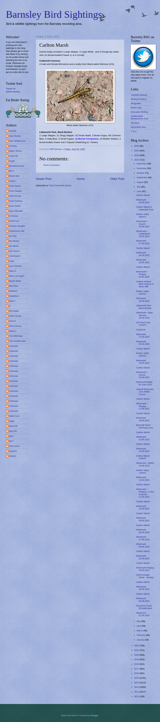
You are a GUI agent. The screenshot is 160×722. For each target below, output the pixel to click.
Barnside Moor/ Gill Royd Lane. (144, 426)
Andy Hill (13, 156)
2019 (137, 659)
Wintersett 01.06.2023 (142, 614)
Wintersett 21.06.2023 (142, 335)
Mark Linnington (16, 276)
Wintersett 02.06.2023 (142, 599)
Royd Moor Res (138, 127)
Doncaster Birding (139, 112)
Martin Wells (15, 281)
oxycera (13, 451)
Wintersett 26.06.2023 (142, 253)
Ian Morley (14, 241)
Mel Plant (13, 286)
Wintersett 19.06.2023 (142, 361)
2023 (137, 160)
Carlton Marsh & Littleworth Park (145, 208)
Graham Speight (17, 226)
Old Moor (135, 123)
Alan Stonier (15, 136)
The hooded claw (17, 341)
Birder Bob (14, 176)
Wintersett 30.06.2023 (142, 201)
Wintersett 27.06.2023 (142, 242)
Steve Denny (15, 326)
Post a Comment (52, 165)
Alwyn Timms (15, 151)
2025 (137, 150)
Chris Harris (14, 186)
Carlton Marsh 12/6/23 (143, 457)
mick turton (14, 446)
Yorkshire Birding (139, 95)
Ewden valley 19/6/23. (142, 354)
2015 (137, 678)
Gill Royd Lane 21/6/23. (143, 323)
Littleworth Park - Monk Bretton (144, 306)
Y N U (133, 131)
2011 (137, 696)
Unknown (13, 346)
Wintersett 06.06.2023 (142, 545)
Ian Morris (14, 246)
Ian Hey (12, 236)
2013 (137, 687)
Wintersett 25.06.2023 (142, 261)
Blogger (94, 715)
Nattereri (13, 291)
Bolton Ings (136, 107)
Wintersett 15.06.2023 (142, 438)
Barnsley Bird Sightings (54, 14)
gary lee (13, 431)
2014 (137, 682)
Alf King (12, 146)
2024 (137, 155)
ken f (11, 441)
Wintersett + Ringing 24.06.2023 (142, 274)
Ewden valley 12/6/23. (142, 471)
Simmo (12, 321)
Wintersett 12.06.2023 (142, 478)
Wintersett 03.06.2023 (142, 587)
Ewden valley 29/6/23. (142, 215)
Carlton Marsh (143, 195)
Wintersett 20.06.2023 (142, 342)
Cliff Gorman (15, 196)
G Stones (13, 216)
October (141, 173)
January (141, 639)
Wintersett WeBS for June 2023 (144, 383)
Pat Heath (14, 311)
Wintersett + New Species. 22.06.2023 (144, 315)
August (140, 182)
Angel (12, 161)
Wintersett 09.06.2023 (142, 519)
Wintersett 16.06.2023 (142, 419)
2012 (137, 691)
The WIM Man (16, 336)
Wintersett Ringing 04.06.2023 (145, 568)
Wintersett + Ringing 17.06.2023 (142, 406)
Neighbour (14, 296)
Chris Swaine (15, 191)
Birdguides (136, 103)
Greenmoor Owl (16, 231)
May (139, 621)
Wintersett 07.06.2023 (142, 538)
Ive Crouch (14, 251)
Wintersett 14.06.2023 (142, 449)
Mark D (12, 271)
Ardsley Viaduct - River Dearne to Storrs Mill (145, 284)
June (139, 191)
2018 (137, 664)
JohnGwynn (14, 256)
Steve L (12, 331)
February (141, 635)
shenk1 (12, 456)
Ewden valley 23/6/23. (142, 292)
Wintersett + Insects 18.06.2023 (142, 375)
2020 (137, 655)
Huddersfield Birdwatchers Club (139, 117)
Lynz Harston (15, 266)
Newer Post (43, 179)
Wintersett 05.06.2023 (142, 557)
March (140, 630)
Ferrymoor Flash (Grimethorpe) (144, 606)
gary (11, 436)
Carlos (12, 181)
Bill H (11, 171)
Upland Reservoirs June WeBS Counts (145, 392)
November (142, 168)
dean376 (13, 426)
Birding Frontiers (138, 99)
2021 (137, 650)
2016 (137, 673)
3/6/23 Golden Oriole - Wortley (145, 576)
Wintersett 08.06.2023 (142, 530)
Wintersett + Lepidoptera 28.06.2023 (143, 234)
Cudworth (140, 329)
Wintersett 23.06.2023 (142, 299)
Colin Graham (15, 201)
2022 (137, 645)
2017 (137, 668)
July (139, 187)
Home (81, 179)
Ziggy (11, 421)
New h (12, 301)
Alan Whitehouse (17, 141)
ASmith (12, 131)
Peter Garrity (15, 316)
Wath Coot (14, 416)
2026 (137, 146)
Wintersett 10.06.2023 (142, 507)
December (142, 163)
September (142, 177)
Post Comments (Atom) (60, 185)
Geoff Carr (14, 221)
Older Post (117, 179)
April (139, 626)
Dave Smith (14, 206)
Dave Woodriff (16, 211)
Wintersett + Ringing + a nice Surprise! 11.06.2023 (145, 493)
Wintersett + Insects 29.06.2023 (142, 224)
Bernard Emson (16, 166)
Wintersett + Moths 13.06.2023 (145, 464)
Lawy (11, 261)
